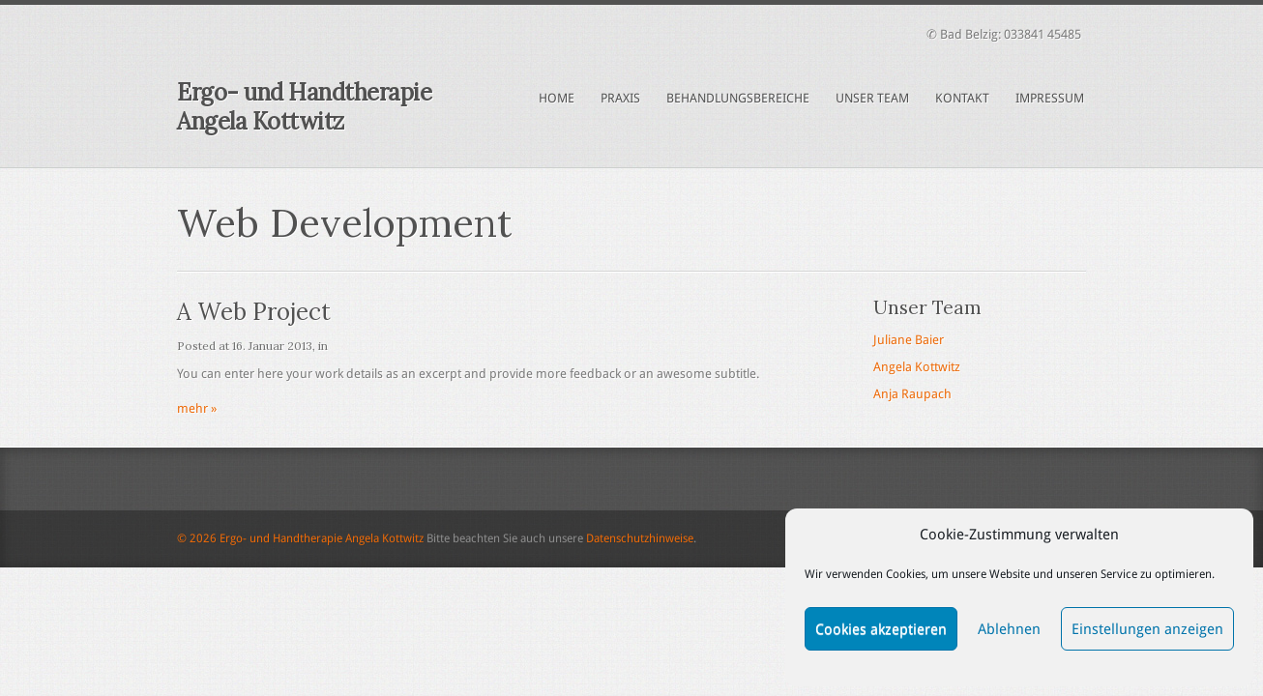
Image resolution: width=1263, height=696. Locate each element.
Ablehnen (1009, 629)
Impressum (1049, 98)
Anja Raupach (912, 394)
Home (556, 98)
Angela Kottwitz (916, 367)
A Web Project (254, 312)
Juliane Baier (908, 340)
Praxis (620, 98)
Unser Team (872, 98)
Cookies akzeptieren (881, 629)
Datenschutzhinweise (639, 538)
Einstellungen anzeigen (1147, 629)
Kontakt (962, 98)
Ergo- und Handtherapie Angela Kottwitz (304, 106)
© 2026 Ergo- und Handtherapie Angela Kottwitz (300, 538)
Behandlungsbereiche (737, 98)
